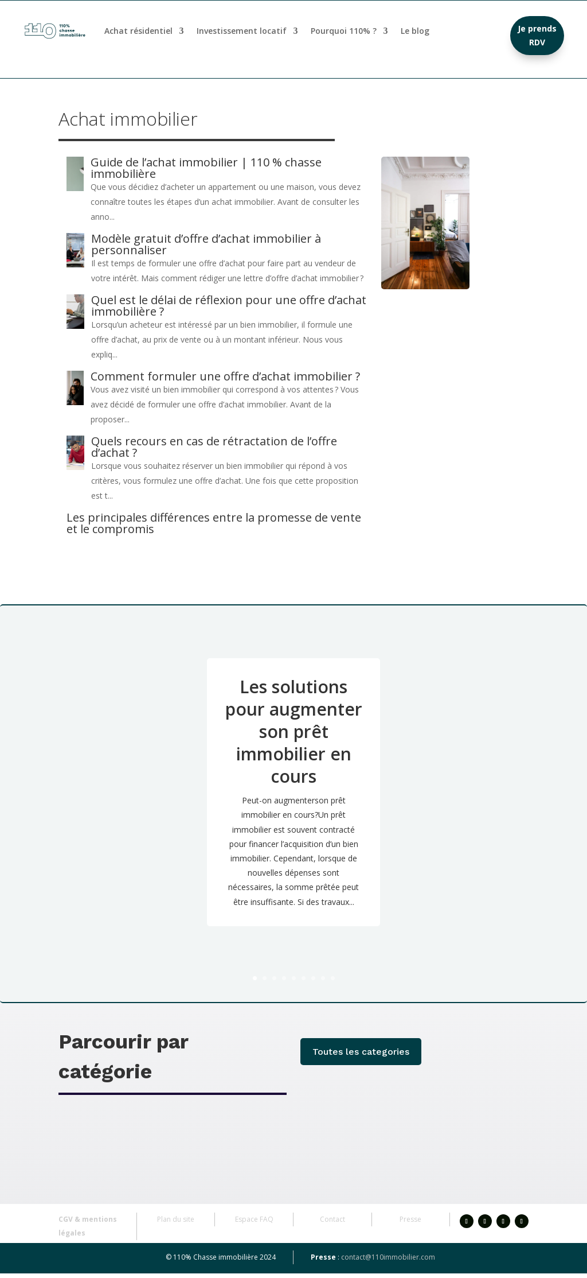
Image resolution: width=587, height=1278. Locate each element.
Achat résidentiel (138, 30)
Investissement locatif (242, 30)
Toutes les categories (360, 1056)
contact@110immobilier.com (388, 1262)
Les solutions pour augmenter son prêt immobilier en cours (293, 736)
